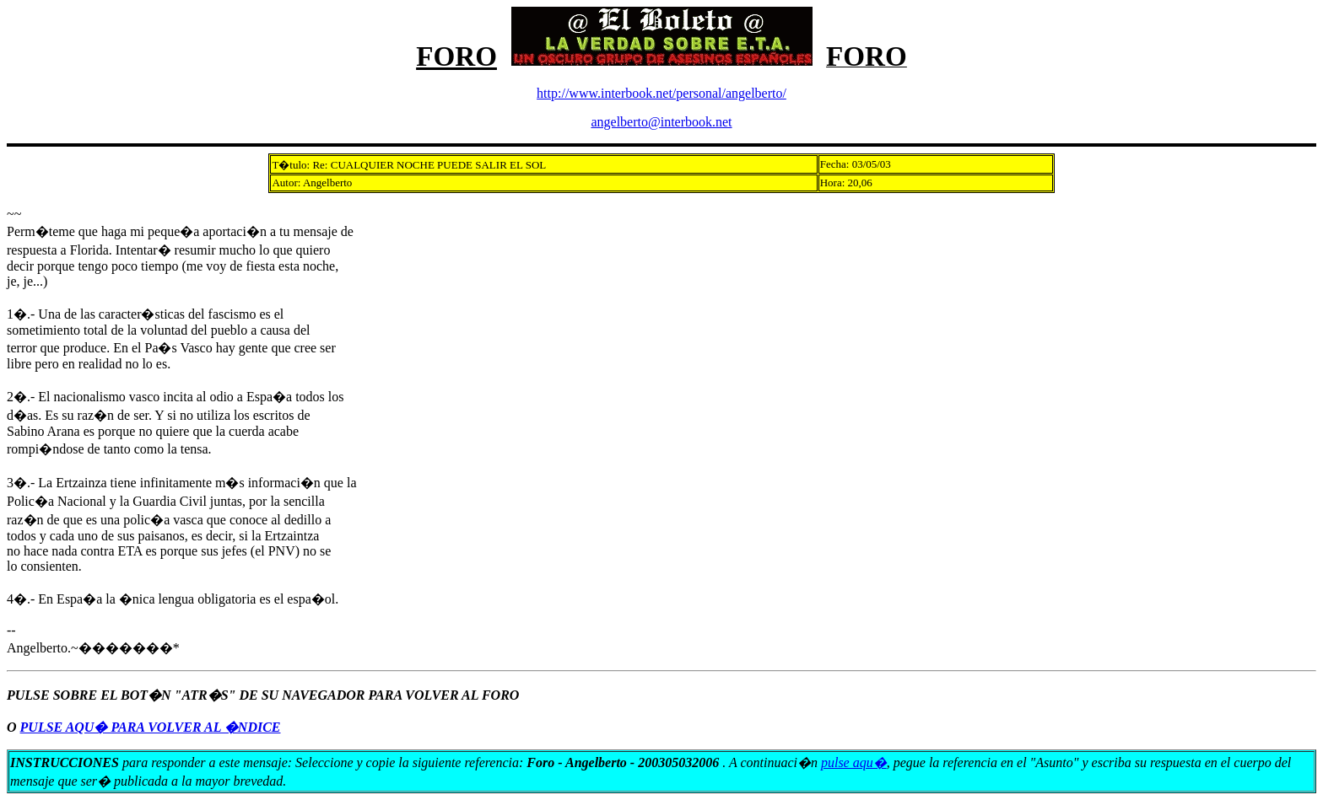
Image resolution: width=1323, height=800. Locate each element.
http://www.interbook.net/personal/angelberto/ (661, 93)
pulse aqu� (854, 762)
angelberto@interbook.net (661, 122)
